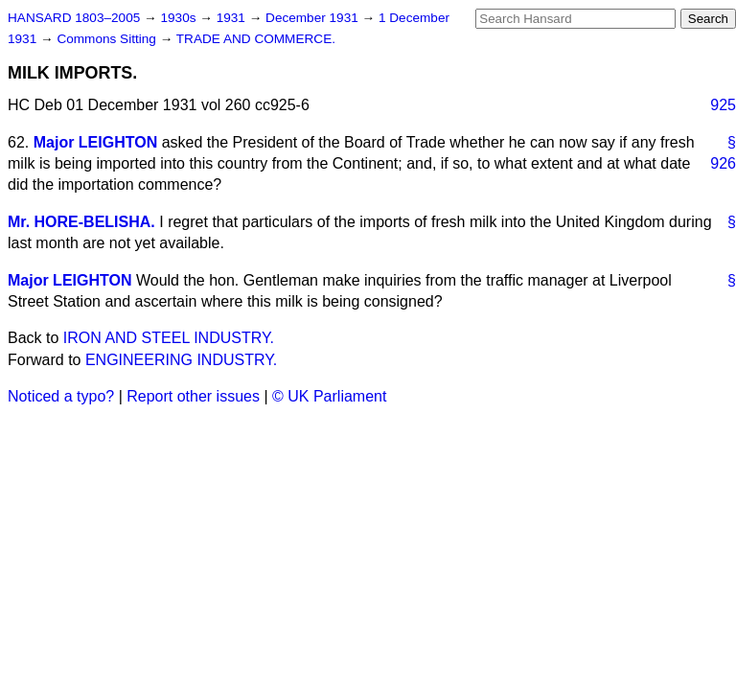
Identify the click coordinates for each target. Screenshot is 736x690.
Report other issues (193, 396)
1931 (233, 18)
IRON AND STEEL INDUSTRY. (168, 338)
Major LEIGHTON (96, 142)
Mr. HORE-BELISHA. (81, 222)
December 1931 (313, 18)
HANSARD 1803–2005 (74, 18)
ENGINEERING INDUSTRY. (181, 360)
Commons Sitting (108, 39)
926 (723, 163)
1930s (179, 18)
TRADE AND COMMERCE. (255, 39)
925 (723, 105)
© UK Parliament (329, 396)
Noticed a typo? (61, 396)
